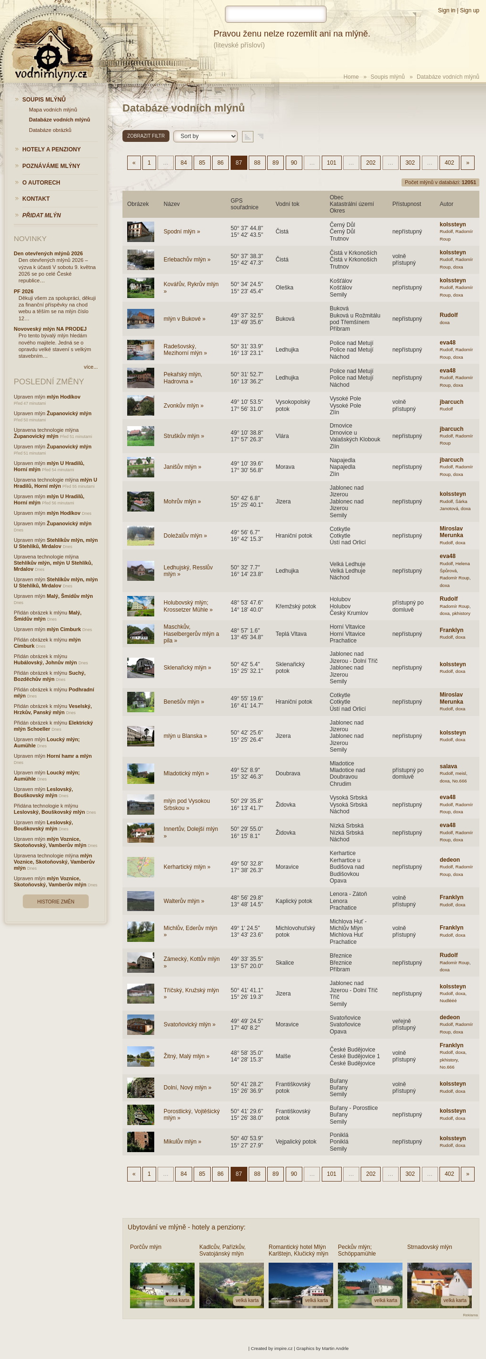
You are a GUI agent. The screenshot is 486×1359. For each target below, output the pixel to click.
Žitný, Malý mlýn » (187, 1056)
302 (410, 162)
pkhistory (461, 613)
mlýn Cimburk (64, 629)
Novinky (30, 238)
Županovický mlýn (69, 413)
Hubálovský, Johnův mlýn (45, 662)
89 (275, 162)
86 (220, 162)
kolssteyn (453, 224)
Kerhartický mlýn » (187, 867)
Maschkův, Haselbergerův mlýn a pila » (191, 634)
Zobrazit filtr (146, 136)
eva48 (448, 342)
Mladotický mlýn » (186, 773)
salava (449, 766)
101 (331, 162)
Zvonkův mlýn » (184, 405)
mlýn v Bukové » (185, 319)
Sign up (469, 10)
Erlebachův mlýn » (187, 259)
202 (370, 162)
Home (351, 77)
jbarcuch (452, 402)
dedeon (450, 859)
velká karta (178, 1300)
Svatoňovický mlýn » (189, 1024)
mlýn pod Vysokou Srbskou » (187, 804)
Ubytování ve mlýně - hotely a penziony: (186, 1227)
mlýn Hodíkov (64, 397)
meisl (461, 773)
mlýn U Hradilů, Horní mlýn (55, 483)
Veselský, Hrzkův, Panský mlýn (53, 709)
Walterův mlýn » (184, 901)
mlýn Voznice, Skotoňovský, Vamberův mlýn (50, 842)
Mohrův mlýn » (182, 501)
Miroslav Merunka (451, 532)
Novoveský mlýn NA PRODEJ (50, 329)
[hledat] (276, 14)
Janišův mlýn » (182, 467)
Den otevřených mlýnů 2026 (48, 253)
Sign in (447, 10)
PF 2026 (24, 291)
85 (202, 162)
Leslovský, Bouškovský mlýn (43, 792)
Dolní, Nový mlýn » (188, 1087)
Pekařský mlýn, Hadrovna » (183, 377)
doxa (458, 267)
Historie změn (55, 901)
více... (91, 367)
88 (257, 162)
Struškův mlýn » (184, 436)
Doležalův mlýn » (185, 535)
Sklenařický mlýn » (187, 667)
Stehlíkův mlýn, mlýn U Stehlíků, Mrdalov (56, 543)
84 (183, 162)
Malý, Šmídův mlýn (70, 596)
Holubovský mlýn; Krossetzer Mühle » (188, 606)
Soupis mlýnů (388, 77)
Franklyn (452, 630)
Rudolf (446, 231)
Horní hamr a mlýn (69, 756)
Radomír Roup (454, 577)
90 (294, 162)
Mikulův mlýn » (182, 1141)
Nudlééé (448, 1000)
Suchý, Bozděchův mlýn (49, 676)
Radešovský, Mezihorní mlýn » (185, 349)
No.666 (459, 780)
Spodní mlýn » (182, 231)
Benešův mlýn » (184, 701)
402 (449, 162)
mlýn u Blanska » (185, 736)
